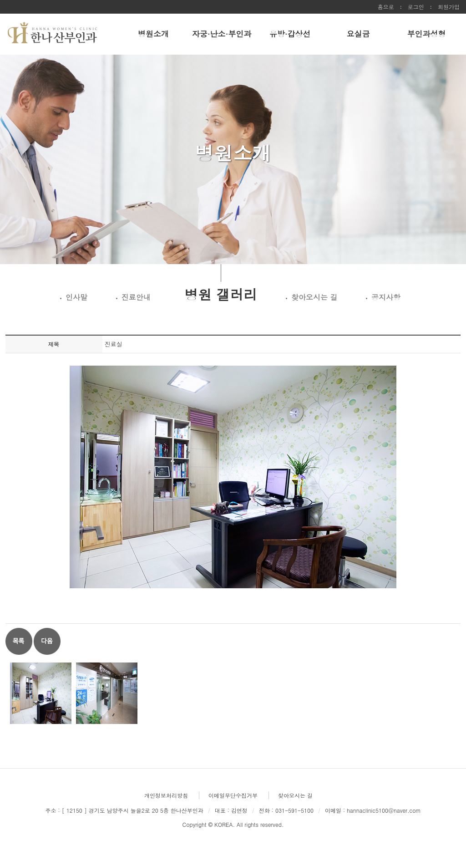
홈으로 (386, 6)
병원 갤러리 (220, 293)
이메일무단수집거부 (233, 795)
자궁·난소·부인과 (221, 33)
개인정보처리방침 (166, 795)
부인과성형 (426, 33)
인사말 (76, 297)
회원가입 (449, 6)
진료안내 (136, 297)
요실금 (358, 33)
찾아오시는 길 (314, 297)
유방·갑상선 (290, 33)
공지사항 (385, 297)
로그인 (416, 6)
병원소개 (153, 33)
